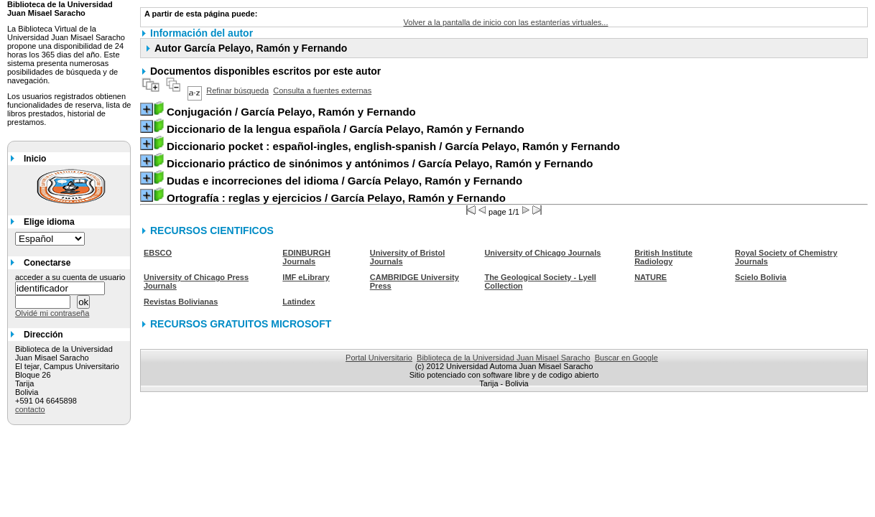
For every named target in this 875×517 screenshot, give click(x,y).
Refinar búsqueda (237, 90)
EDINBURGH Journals (306, 257)
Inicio (35, 159)
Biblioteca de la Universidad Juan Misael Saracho (504, 357)
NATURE (650, 277)
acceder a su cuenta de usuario (70, 277)
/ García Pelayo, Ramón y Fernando (291, 112)
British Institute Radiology (663, 257)
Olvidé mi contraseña (52, 313)
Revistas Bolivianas (181, 301)
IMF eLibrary (305, 277)
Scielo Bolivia (761, 277)
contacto (30, 409)
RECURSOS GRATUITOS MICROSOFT (240, 324)
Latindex (298, 301)
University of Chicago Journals (542, 252)
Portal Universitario (379, 357)
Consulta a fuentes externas (322, 90)
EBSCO (158, 252)
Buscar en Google (626, 357)
